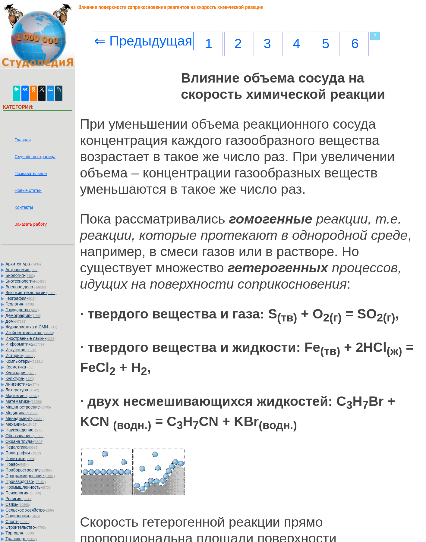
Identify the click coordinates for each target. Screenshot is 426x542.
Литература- (22, 389)
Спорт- (17, 521)
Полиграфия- (23, 452)
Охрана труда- (24, 441)
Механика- (21, 424)
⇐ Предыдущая (143, 41)
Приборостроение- (28, 470)
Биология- (20, 275)
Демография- (23, 315)
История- (20, 355)
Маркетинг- (22, 395)
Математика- (23, 401)
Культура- (19, 378)
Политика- (20, 458)
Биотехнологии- (25, 281)
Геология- (19, 304)
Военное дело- (25, 286)
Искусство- (20, 349)
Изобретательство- (29, 332)
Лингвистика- (22, 384)
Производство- (25, 481)
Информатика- (25, 344)
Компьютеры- (24, 361)
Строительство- (25, 527)
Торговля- (19, 533)
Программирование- (30, 475)
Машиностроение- (28, 407)
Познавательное (31, 173)
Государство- (22, 309)
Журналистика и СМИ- (31, 326)
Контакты (24, 207)
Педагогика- (22, 447)
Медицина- (21, 412)
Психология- (23, 492)
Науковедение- (24, 430)
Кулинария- (20, 372)
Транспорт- (21, 538)
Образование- (24, 435)
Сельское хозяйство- (29, 510)
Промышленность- (28, 487)
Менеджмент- (24, 418)
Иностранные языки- (30, 338)
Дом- (16, 321)
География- (20, 298)
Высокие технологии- (30, 292)
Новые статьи (28, 190)
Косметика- (19, 367)
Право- (17, 464)
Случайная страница (35, 156)
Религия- (18, 498)
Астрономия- (21, 269)
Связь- (17, 504)
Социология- (22, 515)
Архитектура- (23, 264)
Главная (23, 139)
